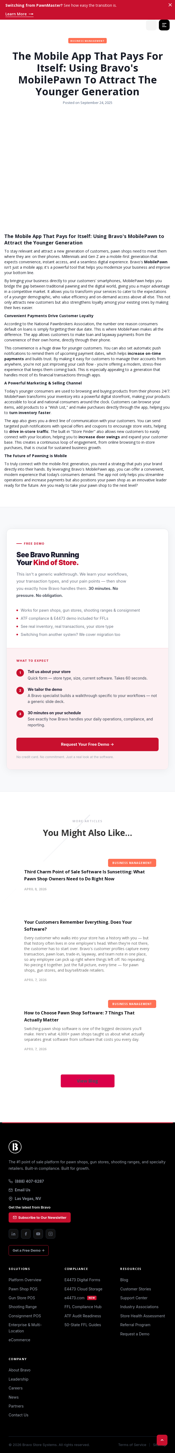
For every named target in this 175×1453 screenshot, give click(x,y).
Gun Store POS (22, 1298)
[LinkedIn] (13, 1234)
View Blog (87, 1081)
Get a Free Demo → (29, 1250)
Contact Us (18, 1415)
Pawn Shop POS (23, 1289)
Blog (124, 1279)
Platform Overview (25, 1279)
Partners (16, 1406)
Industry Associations (139, 1306)
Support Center (133, 1298)
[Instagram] (50, 1234)
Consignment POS (25, 1316)
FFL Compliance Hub (83, 1306)
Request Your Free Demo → (87, 744)
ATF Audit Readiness (83, 1316)
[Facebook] (26, 1234)
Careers (16, 1388)
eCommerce (19, 1340)
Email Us (19, 1190)
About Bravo (20, 1370)
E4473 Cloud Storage (83, 1289)
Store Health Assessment (142, 1316)
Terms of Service (132, 1445)
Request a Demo (134, 1334)
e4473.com (81, 1298)
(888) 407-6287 (26, 1181)
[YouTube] (38, 1234)
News (14, 1397)
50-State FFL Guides (83, 1324)
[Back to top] (162, 1440)
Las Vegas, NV (25, 1198)
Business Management (87, 40)
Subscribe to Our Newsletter (39, 1217)
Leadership (18, 1379)
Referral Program (135, 1324)
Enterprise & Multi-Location (25, 1327)
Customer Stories (135, 1289)
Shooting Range (23, 1306)
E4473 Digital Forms (82, 1279)
